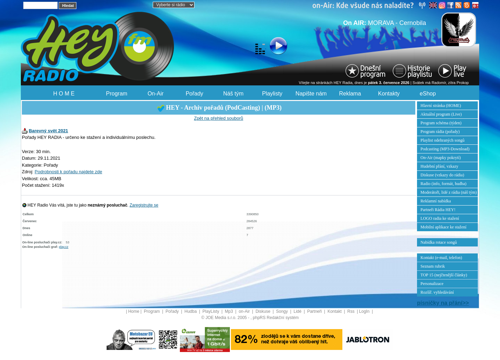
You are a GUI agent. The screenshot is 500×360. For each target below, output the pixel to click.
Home (133, 311)
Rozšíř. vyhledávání (437, 292)
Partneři (315, 311)
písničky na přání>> (443, 303)
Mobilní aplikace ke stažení (443, 227)
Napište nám (311, 94)
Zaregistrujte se (144, 205)
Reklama (350, 94)
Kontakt (335, 311)
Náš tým (233, 94)
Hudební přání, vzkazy (439, 166)
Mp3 (229, 311)
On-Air (156, 94)
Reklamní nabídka (435, 201)
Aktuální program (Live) (441, 114)
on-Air (245, 311)
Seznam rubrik (432, 266)
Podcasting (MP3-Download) (444, 148)
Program (116, 94)
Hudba (191, 311)
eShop (428, 94)
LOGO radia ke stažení (439, 218)
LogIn (364, 311)
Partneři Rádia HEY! (438, 209)
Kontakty (389, 94)
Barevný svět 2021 (48, 130)
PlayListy (211, 311)
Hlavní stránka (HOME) (440, 105)
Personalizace (431, 283)
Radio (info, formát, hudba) (443, 183)
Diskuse (264, 311)
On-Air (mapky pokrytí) (440, 157)
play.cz (63, 247)
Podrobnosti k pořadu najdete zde (68, 171)
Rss (351, 311)
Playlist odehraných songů (442, 140)
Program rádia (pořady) (440, 131)
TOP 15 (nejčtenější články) (443, 275)
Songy (282, 311)
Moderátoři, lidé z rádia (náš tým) (448, 192)
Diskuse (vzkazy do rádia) (442, 175)
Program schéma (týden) (440, 122)
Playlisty (272, 94)
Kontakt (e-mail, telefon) (441, 257)
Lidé (298, 311)
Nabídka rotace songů (438, 242)
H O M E (63, 94)
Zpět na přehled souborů (218, 118)
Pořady (194, 94)
